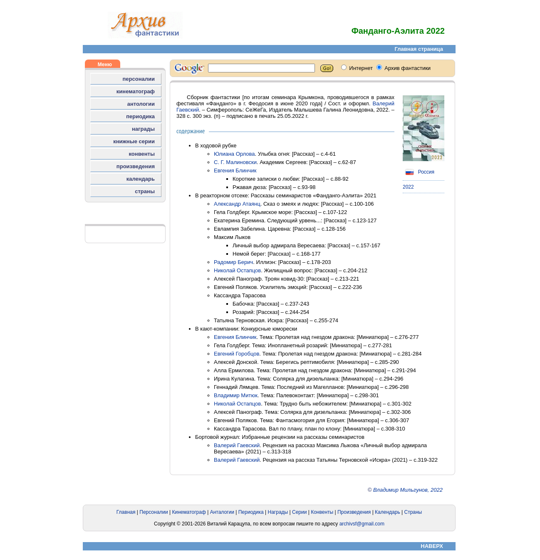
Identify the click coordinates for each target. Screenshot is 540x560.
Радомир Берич (233, 262)
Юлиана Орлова (234, 154)
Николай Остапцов (237, 270)
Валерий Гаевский (237, 445)
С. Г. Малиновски (235, 162)
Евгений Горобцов (236, 354)
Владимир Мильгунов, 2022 (408, 490)
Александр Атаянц (237, 204)
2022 (408, 187)
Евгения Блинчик (235, 170)
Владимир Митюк (236, 395)
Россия (418, 172)
